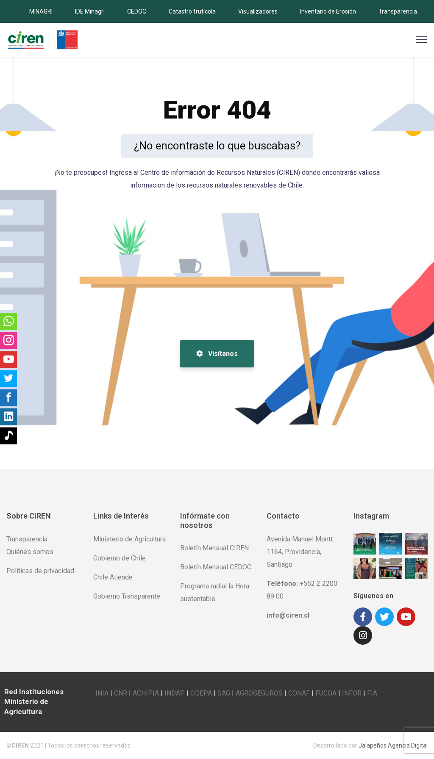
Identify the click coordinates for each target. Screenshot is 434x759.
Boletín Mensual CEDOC (215, 567)
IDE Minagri (90, 11)
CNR (120, 693)
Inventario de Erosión (328, 11)
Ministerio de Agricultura (129, 539)
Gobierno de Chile (119, 558)
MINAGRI (41, 11)
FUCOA (326, 693)
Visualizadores (258, 11)
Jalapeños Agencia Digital (393, 745)
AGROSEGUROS (259, 693)
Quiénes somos (29, 552)
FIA (372, 693)
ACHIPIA (146, 693)
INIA (101, 693)
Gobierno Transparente (126, 596)
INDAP (174, 693)
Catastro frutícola (192, 11)
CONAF (299, 693)
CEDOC (136, 11)
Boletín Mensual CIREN (214, 548)
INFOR (352, 693)
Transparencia (397, 11)
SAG (223, 693)
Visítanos (217, 354)
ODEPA (201, 693)
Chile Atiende (113, 577)
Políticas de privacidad (40, 571)
